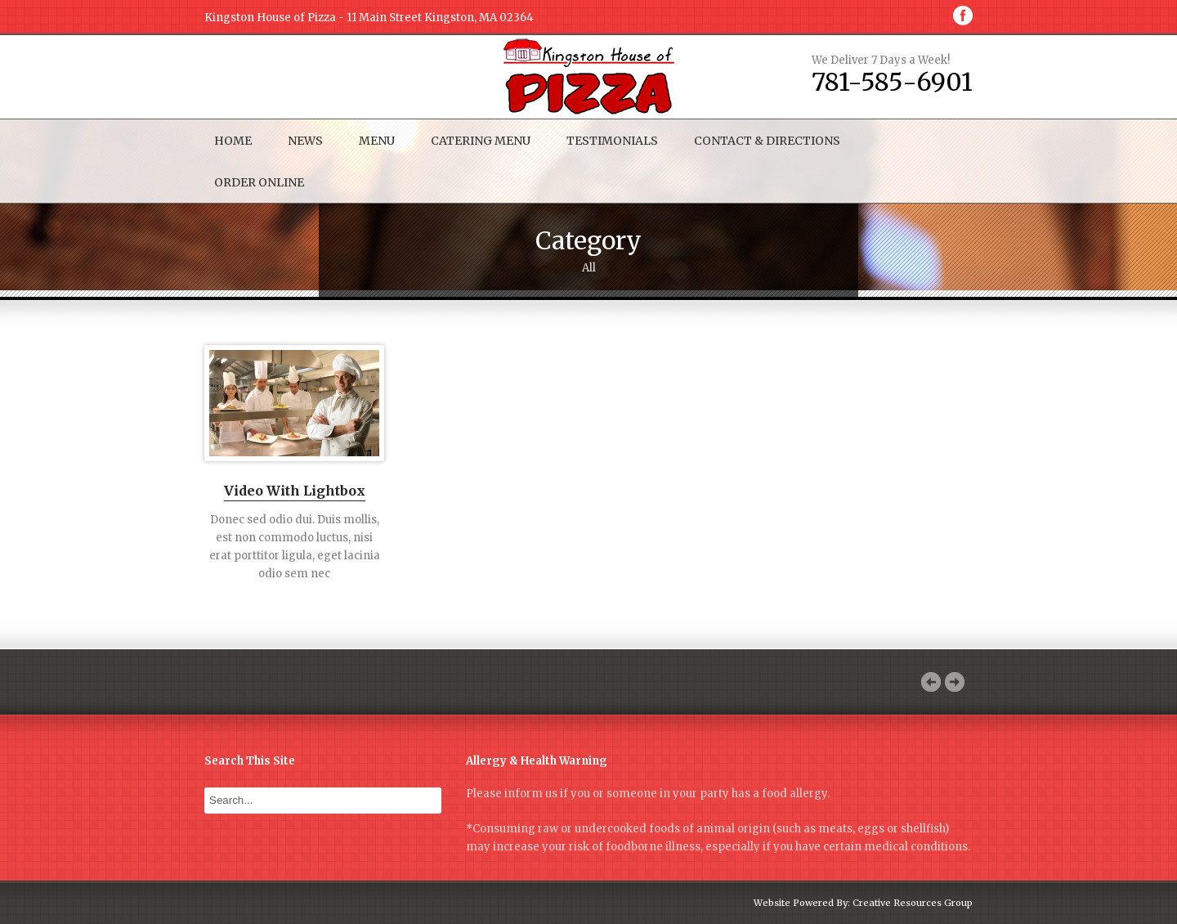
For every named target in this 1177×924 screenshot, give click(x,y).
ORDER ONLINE (259, 182)
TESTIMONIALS (612, 140)
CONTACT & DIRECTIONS (767, 140)
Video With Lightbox (294, 491)
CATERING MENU (480, 140)
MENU (377, 140)
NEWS (305, 140)
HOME (233, 140)
